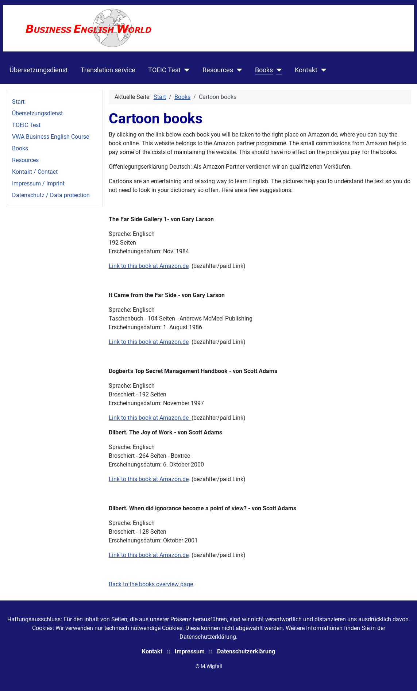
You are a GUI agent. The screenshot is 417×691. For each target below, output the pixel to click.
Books (264, 70)
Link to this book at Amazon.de (149, 265)
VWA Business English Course (50, 136)
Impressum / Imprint (38, 183)
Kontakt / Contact (35, 171)
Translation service (108, 70)
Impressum (190, 651)
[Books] (277, 70)
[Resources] (237, 70)
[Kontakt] (322, 70)
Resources (217, 70)
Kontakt (306, 70)
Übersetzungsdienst (38, 70)
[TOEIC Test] (185, 70)
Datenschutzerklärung (246, 651)
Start (18, 101)
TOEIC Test (164, 70)
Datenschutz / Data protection (51, 195)
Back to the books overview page (151, 584)
